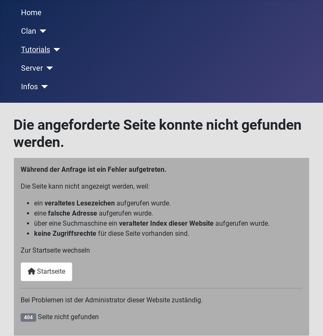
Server (32, 68)
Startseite (46, 271)
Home (31, 12)
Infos (29, 87)
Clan (28, 31)
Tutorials (35, 49)
